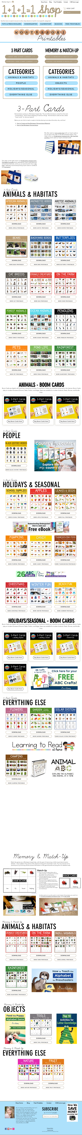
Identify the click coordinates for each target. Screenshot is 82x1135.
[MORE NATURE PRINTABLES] (29, 1087)
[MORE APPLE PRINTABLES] (41, 517)
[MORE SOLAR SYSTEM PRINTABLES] (65, 736)
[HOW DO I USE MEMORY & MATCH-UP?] (61, 61)
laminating (7, 167)
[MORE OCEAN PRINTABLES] (41, 337)
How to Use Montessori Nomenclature (27, 125)
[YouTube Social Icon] (8, 1129)
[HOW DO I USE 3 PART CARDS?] (21, 61)
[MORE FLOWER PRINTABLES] (16, 736)
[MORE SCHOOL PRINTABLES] (16, 517)
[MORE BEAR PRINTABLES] (16, 264)
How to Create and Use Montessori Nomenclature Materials (33, 123)
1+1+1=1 (32, 1119)
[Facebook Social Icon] (6, 1129)
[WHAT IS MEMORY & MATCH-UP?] (61, 57)
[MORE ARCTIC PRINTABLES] (41, 227)
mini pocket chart (59, 133)
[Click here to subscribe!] (50, 1116)
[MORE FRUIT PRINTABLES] (53, 1087)
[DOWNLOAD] (16, 223)
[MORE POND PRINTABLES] (41, 374)
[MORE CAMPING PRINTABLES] (16, 783)
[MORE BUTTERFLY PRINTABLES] (65, 264)
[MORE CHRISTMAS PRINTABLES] (16, 610)
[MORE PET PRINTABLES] (16, 374)
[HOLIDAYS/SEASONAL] (21, 89)
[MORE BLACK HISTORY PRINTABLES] (16, 469)
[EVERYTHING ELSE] (21, 95)
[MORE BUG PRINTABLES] (41, 301)
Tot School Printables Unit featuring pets (50, 896)
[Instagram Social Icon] (13, 1129)
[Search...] (72, 12)
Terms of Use (50, 1130)
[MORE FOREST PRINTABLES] (16, 337)
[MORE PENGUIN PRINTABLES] (65, 337)
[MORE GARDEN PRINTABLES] (41, 736)
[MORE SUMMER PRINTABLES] (65, 610)
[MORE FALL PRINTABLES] (65, 517)
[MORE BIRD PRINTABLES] (41, 264)
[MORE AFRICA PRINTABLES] (16, 227)
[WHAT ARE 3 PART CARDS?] (21, 57)
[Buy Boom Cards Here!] (15, 421)
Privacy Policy (50, 1128)
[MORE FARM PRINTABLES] (65, 301)
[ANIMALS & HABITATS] (21, 77)
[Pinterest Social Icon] (11, 1129)
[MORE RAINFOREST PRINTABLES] (65, 374)
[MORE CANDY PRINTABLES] (41, 564)
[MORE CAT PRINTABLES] (16, 301)
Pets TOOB (67, 896)
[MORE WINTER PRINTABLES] (65, 227)
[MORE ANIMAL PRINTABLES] (65, 959)
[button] (71, 8)
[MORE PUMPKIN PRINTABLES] (16, 564)
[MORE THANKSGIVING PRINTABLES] (65, 564)
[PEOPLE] (21, 83)
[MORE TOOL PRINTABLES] (41, 1042)
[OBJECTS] (61, 83)
